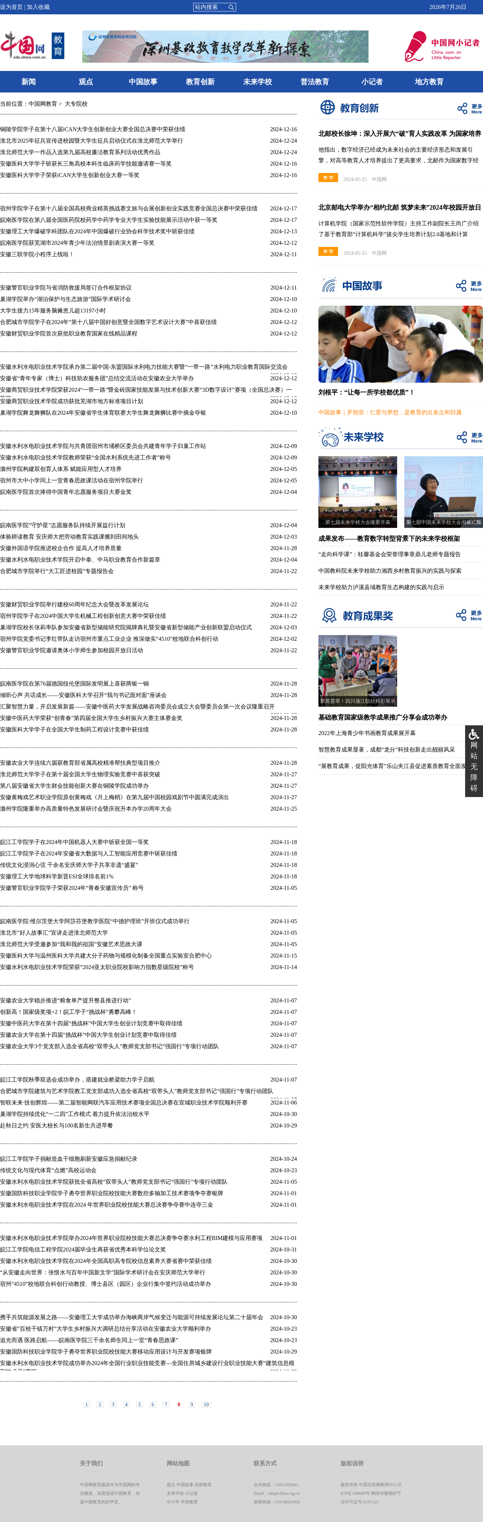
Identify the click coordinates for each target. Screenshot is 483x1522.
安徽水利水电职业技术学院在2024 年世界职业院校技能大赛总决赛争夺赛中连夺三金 (106, 1205)
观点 (86, 82)
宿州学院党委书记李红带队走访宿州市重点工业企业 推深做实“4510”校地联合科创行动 (109, 639)
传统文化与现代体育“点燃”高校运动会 (48, 1170)
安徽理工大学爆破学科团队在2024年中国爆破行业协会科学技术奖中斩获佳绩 (97, 231)
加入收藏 (38, 7)
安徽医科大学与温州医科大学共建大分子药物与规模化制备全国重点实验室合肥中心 (106, 956)
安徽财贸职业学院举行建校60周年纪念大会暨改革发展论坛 (74, 604)
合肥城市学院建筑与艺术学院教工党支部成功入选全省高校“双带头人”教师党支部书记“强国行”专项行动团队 (136, 1091)
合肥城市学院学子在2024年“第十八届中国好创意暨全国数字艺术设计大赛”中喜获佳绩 (108, 322)
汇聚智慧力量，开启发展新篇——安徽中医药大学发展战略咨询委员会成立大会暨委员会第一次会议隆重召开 (137, 706)
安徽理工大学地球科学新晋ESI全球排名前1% (56, 876)
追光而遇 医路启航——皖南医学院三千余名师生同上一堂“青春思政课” (89, 1340)
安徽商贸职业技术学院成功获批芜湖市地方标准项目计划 (71, 401)
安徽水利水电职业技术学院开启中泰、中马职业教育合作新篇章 (80, 560)
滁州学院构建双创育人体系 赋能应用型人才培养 (61, 469)
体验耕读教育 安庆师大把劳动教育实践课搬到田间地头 (69, 537)
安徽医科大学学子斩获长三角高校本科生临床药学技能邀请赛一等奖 (86, 164)
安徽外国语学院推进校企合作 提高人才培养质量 (61, 548)
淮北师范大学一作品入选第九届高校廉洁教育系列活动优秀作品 (80, 152)
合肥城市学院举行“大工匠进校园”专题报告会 (57, 571)
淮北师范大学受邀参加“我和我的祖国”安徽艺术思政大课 (71, 944)
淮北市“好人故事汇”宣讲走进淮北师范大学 (54, 933)
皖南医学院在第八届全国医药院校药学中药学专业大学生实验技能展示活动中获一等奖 (109, 220)
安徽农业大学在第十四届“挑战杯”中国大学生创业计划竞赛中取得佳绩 (88, 1035)
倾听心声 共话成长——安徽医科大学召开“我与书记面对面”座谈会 (83, 695)
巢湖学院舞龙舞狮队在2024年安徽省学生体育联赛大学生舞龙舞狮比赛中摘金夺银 (103, 413)
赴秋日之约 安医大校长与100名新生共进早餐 (56, 1125)
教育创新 (200, 82)
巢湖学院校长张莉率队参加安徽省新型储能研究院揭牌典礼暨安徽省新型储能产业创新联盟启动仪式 (126, 627)
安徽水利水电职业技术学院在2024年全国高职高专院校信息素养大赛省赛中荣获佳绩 (106, 1261)
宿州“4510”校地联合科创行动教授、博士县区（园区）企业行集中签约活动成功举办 (105, 1284)
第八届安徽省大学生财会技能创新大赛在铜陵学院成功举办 (74, 786)
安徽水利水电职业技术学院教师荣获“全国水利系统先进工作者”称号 (85, 457)
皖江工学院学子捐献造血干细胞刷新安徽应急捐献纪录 (68, 1159)
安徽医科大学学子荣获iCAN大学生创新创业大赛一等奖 (70, 175)
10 (206, 1404)
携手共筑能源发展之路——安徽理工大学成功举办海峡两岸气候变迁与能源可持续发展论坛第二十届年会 (131, 1317)
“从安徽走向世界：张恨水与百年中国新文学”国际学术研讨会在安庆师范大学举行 (102, 1272)
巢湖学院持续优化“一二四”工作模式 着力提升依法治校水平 (75, 1114)
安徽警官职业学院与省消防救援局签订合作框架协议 (66, 288)
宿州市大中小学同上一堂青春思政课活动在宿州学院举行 (71, 480)
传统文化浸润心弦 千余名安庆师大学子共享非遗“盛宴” (69, 865)
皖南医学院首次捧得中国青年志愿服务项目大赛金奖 (66, 492)
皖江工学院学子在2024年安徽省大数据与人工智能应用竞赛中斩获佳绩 (88, 853)
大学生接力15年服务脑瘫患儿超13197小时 (53, 310)
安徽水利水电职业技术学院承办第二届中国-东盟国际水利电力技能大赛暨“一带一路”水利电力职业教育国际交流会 (144, 367)
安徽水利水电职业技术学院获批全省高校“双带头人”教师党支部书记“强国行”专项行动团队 (114, 1182)
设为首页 (11, 7)
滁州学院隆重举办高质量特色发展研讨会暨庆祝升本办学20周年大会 (86, 809)
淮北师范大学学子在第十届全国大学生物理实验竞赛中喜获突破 (80, 774)
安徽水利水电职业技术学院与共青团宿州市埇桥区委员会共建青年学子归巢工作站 (103, 446)
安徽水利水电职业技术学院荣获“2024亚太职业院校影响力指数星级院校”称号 (97, 967)
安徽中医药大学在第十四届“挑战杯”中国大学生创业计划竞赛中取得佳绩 (91, 1023)
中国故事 (143, 82)
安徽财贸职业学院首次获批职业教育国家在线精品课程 (68, 333)
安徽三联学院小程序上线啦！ (37, 254)
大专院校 (76, 104)
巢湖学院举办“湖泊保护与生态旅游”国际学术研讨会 (65, 299)
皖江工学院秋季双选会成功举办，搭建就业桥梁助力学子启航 (77, 1080)
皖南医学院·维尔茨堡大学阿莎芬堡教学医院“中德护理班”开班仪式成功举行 (95, 921)
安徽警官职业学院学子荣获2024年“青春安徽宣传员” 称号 (72, 888)
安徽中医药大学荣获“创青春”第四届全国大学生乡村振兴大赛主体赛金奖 (91, 718)
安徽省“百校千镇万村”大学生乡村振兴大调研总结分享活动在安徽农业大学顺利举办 (105, 1329)
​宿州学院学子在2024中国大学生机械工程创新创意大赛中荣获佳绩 (83, 616)
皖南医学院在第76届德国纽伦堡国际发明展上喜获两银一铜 (74, 684)
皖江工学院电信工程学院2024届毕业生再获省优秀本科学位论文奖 (83, 1249)
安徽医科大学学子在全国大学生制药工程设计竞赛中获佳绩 (74, 729)
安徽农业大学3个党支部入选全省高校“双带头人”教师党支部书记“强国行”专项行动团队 (109, 1046)
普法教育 (315, 82)
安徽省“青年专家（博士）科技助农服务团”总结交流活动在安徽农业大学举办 (97, 378)
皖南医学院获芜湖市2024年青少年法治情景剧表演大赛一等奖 (77, 243)
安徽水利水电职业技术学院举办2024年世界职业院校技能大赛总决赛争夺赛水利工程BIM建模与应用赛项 (131, 1238)
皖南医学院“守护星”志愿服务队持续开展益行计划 (62, 525)
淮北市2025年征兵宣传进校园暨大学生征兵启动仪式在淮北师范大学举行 (91, 141)
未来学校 (257, 82)
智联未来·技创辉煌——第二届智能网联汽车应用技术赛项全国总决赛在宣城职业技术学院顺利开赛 (124, 1102)
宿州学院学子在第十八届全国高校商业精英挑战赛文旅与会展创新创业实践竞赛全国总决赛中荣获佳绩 (129, 208)
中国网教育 (43, 104)
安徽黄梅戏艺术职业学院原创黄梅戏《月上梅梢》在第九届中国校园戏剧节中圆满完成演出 (114, 797)
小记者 (372, 82)
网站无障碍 (474, 766)
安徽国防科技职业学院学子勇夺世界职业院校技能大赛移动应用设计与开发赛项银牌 (106, 1352)
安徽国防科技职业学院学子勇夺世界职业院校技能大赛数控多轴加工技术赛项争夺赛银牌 (111, 1193)
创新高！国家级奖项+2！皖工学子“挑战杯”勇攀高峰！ (68, 1012)
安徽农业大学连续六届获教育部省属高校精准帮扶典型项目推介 (80, 763)
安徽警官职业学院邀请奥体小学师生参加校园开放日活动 (71, 650)
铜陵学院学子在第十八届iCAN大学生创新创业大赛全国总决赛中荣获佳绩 (92, 129)
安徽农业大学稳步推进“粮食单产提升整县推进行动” (65, 1000)
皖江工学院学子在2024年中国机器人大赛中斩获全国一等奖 (74, 842)
